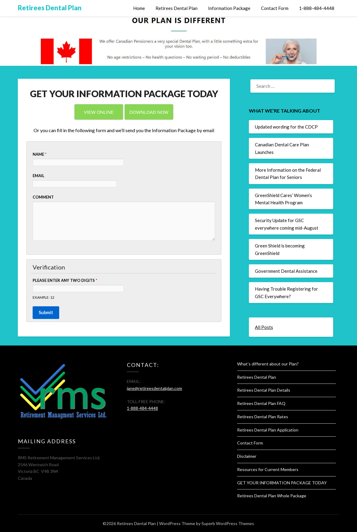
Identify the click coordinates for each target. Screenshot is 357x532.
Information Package (229, 8)
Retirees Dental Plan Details (263, 390)
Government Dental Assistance (286, 271)
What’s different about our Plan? (268, 363)
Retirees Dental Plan (50, 8)
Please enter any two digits (65, 280)
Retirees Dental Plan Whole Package (271, 495)
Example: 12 (43, 297)
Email (38, 175)
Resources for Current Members (267, 469)
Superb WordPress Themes (227, 523)
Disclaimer (246, 456)
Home (139, 8)
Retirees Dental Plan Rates (262, 416)
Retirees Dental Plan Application (267, 429)
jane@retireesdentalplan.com (154, 388)
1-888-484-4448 (316, 8)
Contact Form (274, 8)
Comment (43, 197)
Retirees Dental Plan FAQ (261, 403)
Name (40, 154)
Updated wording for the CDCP (286, 126)
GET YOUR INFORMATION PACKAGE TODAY (282, 482)
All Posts (264, 327)
